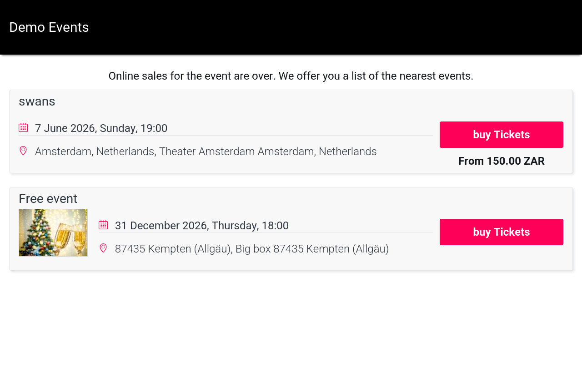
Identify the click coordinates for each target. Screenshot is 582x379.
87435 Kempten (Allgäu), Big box (194, 249)
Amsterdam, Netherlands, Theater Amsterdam (146, 151)
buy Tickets (501, 134)
